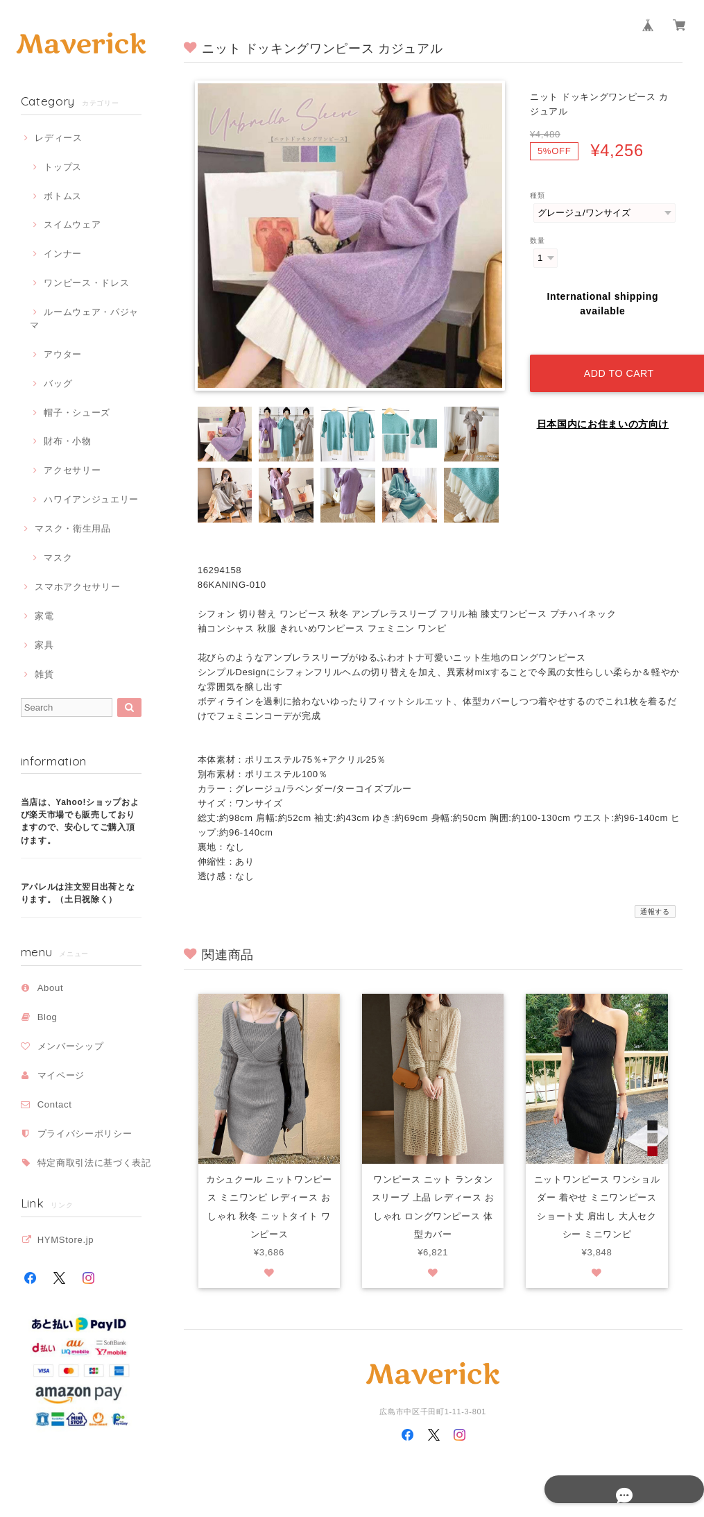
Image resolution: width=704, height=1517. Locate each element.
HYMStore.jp (65, 1240)
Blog (47, 1017)
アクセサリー (72, 470)
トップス (63, 167)
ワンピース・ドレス (86, 283)
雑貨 (44, 674)
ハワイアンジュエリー (91, 499)
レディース (58, 138)
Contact (54, 1104)
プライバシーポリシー (84, 1133)
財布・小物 (67, 441)
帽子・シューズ (77, 412)
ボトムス (63, 196)
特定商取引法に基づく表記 (94, 1163)
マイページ (61, 1075)
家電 (44, 616)
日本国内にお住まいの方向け (603, 408)
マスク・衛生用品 (72, 528)
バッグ (58, 383)
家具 (44, 645)
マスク (58, 557)
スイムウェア (72, 224)
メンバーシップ (70, 1046)
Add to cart (613, 358)
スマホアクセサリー (77, 587)
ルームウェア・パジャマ (84, 318)
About (50, 988)
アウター (63, 354)
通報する (655, 911)
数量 (537, 240)
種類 (537, 195)
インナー (63, 253)
